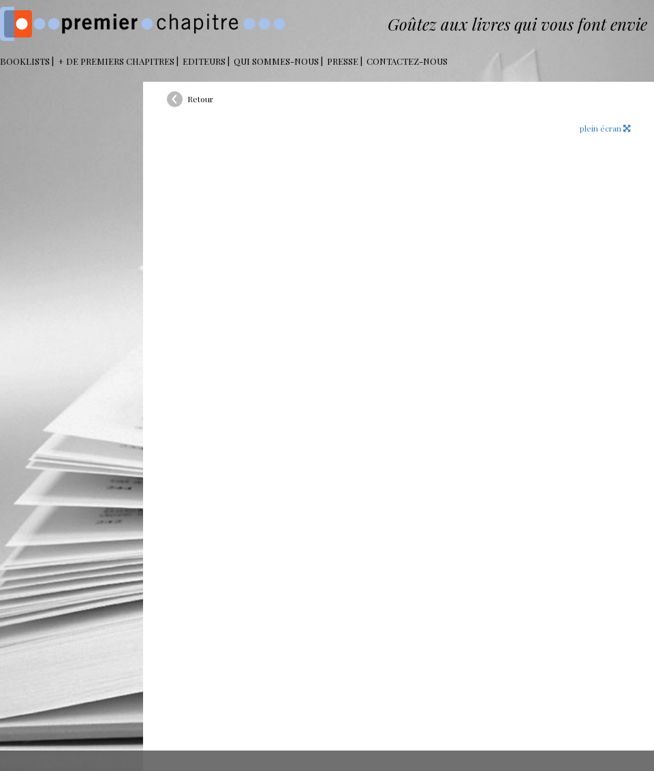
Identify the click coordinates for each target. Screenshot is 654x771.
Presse (342, 61)
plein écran (605, 128)
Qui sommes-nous (276, 61)
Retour (200, 98)
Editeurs (204, 61)
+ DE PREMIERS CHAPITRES (116, 61)
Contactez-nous (407, 61)
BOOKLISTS (25, 61)
